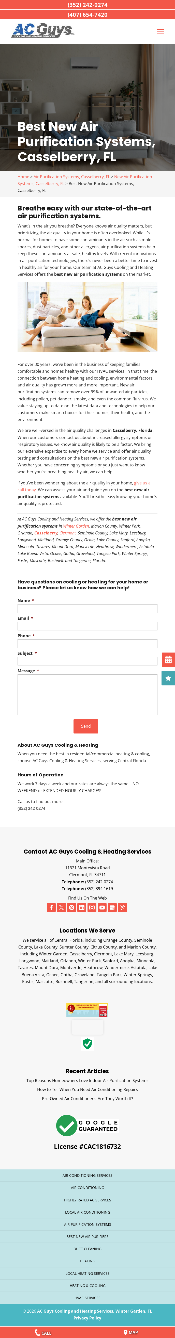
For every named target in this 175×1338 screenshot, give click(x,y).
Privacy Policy (87, 1318)
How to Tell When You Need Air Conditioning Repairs (87, 1089)
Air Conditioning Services (87, 1175)
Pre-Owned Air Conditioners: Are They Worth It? (87, 1098)
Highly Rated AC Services (87, 1199)
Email (25, 618)
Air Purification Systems (87, 1224)
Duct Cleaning (87, 1248)
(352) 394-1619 (99, 888)
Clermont (68, 533)
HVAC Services (87, 1297)
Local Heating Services (88, 1273)
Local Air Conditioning (87, 1212)
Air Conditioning (87, 1187)
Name (26, 600)
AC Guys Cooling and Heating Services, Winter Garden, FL (94, 1311)
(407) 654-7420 (88, 14)
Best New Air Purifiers (87, 1236)
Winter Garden (76, 526)
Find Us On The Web (87, 898)
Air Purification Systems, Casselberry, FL (72, 177)
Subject (27, 653)
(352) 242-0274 (99, 881)
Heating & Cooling (88, 1285)
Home (23, 177)
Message (28, 671)
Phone (26, 636)
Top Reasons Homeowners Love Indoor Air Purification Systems (87, 1080)
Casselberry (45, 533)
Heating (87, 1261)
